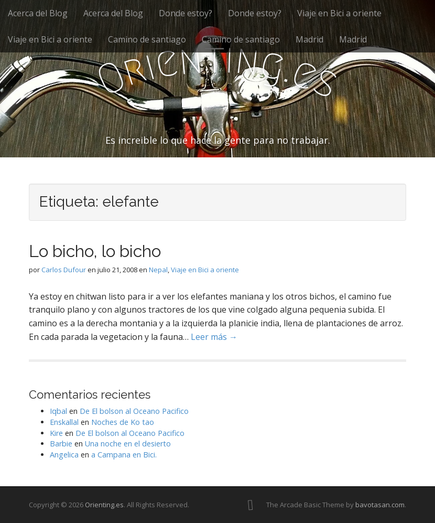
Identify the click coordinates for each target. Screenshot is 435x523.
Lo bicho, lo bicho (95, 251)
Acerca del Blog (38, 13)
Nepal (158, 269)
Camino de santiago (147, 39)
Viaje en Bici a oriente (339, 13)
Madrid (309, 39)
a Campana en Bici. (124, 455)
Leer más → (214, 337)
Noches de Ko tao (122, 422)
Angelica (64, 455)
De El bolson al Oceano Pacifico (134, 411)
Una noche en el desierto (128, 444)
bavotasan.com (380, 504)
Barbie (61, 444)
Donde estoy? (185, 13)
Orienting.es (104, 504)
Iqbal (58, 411)
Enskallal (64, 422)
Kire (56, 433)
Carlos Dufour (63, 269)
